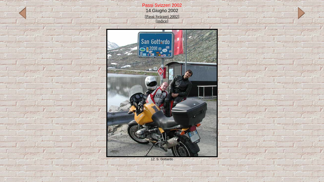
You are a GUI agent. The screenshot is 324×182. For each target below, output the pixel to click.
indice (162, 21)
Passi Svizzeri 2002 (162, 16)
